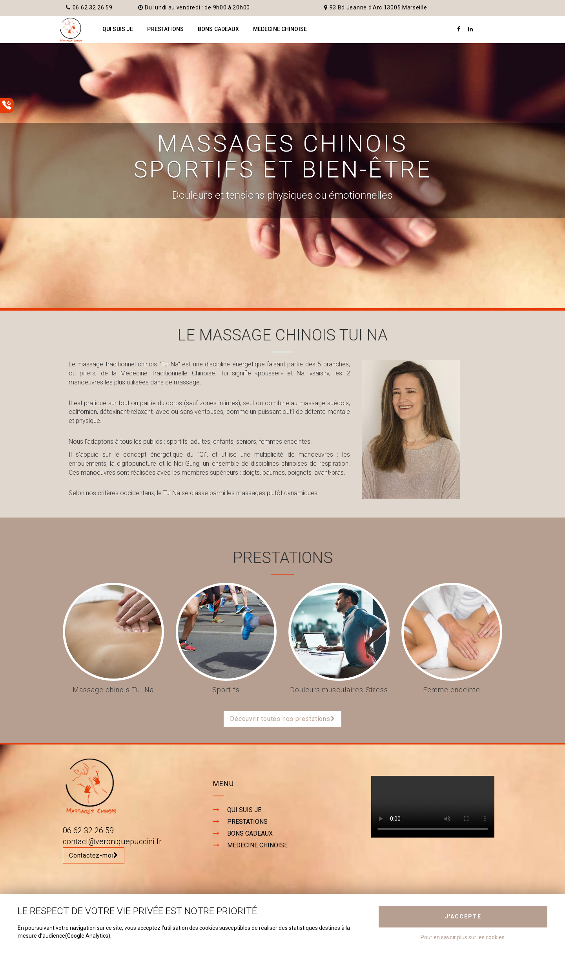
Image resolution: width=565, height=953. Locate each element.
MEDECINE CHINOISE (280, 29)
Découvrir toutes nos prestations (282, 719)
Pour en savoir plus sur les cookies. (463, 937)
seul (248, 403)
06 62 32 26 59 (89, 7)
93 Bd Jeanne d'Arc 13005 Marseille (375, 7)
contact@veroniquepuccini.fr (112, 841)
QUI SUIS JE (117, 29)
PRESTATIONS (165, 29)
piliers (87, 373)
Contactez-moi (93, 855)
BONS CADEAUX (218, 29)
